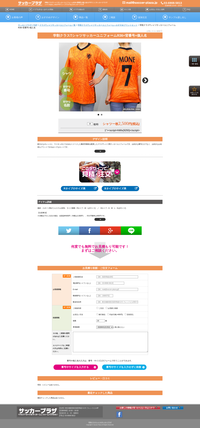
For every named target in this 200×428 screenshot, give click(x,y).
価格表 (103, 9)
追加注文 (139, 17)
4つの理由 (41, 9)
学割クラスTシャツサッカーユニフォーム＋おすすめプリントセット (107, 25)
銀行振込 (100, 314)
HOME (10, 9)
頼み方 (77, 9)
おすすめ (47, 17)
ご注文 (100, 308)
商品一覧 (80, 17)
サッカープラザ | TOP (27, 25)
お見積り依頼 (112, 308)
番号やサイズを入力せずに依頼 (123, 367)
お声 (14, 17)
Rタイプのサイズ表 (74, 188)
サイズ (125, 9)
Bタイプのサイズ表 (115, 188)
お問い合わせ (172, 408)
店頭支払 (129, 314)
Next (145, 79)
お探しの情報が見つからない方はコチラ (137, 408)
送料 (155, 9)
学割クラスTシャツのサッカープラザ (100, 422)
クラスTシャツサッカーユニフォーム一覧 (57, 25)
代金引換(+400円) (115, 314)
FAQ (186, 9)
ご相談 (109, 17)
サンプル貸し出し (174, 17)
